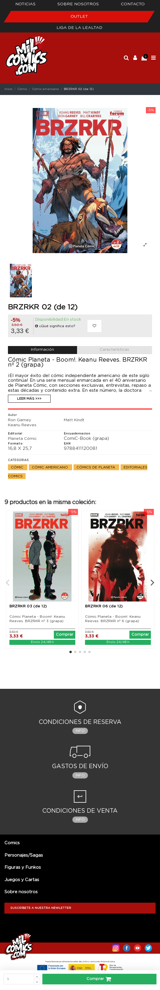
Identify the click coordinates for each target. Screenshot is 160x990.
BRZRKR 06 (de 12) (104, 606)
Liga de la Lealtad (79, 28)
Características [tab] (114, 350)
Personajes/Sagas (23, 855)
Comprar (99, 979)
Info (80, 730)
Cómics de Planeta (96, 467)
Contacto (133, 4)
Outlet (79, 16)
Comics (12, 843)
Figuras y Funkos (22, 867)
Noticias (25, 4)
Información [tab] (42, 350)
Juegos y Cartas (21, 880)
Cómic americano (50, 467)
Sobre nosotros (78, 4)
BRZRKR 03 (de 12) (28, 606)
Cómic (17, 467)
